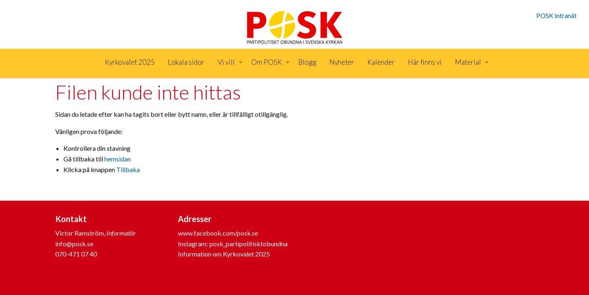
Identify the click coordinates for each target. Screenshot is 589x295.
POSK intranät (556, 15)
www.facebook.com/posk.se (218, 233)
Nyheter (341, 62)
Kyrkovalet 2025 (130, 62)
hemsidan (117, 159)
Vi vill (226, 62)
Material (468, 62)
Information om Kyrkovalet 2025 (224, 254)
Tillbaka (128, 169)
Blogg (307, 62)
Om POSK (266, 62)
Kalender (381, 62)
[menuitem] (129, 62)
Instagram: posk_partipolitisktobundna (233, 243)
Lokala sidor (186, 62)
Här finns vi (425, 62)
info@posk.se (74, 243)
